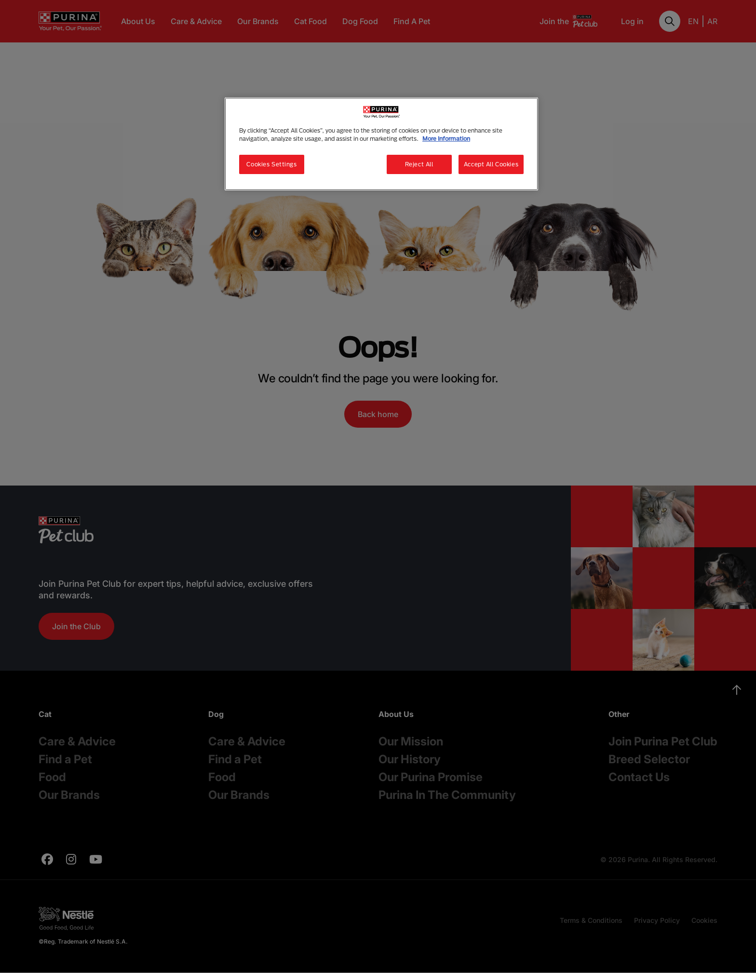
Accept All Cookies (491, 164)
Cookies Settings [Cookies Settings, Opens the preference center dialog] (271, 164)
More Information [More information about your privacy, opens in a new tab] (446, 138)
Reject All (419, 164)
